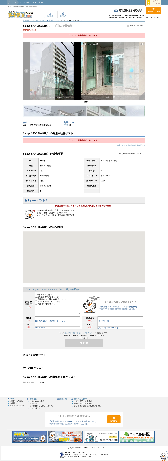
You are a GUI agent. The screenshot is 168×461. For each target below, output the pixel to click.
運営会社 (33, 399)
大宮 (21, 2)
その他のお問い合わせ (45, 304)
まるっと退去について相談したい (49, 302)
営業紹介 (33, 404)
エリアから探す (80, 399)
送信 (84, 342)
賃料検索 (63, 16)
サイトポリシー (36, 408)
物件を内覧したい (43, 295)
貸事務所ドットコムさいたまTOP (34, 20)
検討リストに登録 (136, 25)
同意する (84, 338)
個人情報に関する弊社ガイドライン (78, 333)
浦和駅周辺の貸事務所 (83, 404)
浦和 (27, 2)
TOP (12, 399)
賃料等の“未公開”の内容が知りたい (50, 299)
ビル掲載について (17, 406)
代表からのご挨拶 (37, 401)
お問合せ (13, 403)
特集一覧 (63, 399)
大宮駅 (51, 20)
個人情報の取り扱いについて (41, 406)
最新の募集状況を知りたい (47, 297)
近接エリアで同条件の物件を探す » (131, 145)
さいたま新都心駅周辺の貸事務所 (87, 406)
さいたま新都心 (38, 2)
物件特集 (50, 16)
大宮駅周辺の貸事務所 (83, 401)
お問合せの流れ (16, 401)
